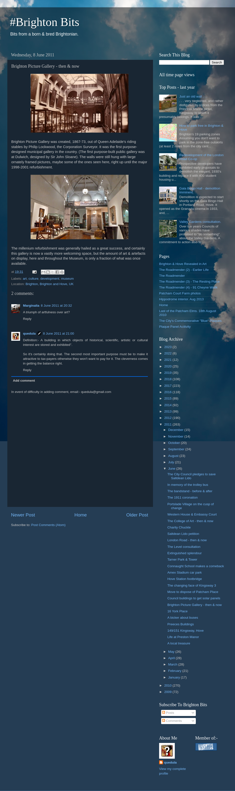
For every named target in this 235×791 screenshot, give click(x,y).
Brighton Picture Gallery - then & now (194, 605)
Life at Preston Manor (183, 637)
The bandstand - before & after (189, 491)
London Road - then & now (187, 540)
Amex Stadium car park (184, 572)
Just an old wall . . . (193, 96)
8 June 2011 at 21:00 (58, 333)
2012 (168, 418)
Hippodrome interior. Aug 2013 (181, 299)
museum (67, 278)
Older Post (137, 514)
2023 (168, 347)
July (171, 462)
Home (80, 514)
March (173, 664)
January (174, 677)
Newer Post (23, 514)
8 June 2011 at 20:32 (56, 305)
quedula (29, 333)
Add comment (24, 380)
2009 (168, 692)
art (25, 278)
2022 (168, 353)
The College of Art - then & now (190, 521)
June (172, 468)
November (176, 436)
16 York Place (177, 611)
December (176, 430)
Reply (27, 319)
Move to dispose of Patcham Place (192, 592)
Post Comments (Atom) (48, 525)
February (175, 671)
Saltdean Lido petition (183, 534)
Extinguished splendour (184, 553)
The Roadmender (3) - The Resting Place (189, 281)
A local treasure (178, 643)
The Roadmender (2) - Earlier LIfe (184, 270)
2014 (168, 405)
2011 (168, 424)
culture (34, 278)
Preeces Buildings (180, 624)
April (172, 658)
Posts (168, 713)
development (49, 278)
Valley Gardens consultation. (200, 222)
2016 (168, 392)
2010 (168, 685)
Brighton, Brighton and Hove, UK (50, 284)
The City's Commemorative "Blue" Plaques (190, 321)
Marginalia (31, 305)
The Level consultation (183, 547)
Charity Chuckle (179, 527)
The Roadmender (172, 275)
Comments (172, 721)
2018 (168, 379)
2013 (168, 411)
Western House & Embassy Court (192, 514)
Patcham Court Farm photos (180, 293)
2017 (168, 386)
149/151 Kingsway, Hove (185, 630)
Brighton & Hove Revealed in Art (183, 264)
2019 (168, 373)
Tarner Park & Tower (182, 559)
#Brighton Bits (44, 21)
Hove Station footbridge (184, 579)
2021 (168, 360)
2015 (168, 398)
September (176, 449)
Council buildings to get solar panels (193, 598)
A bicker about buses (182, 617)
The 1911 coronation (182, 497)
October (174, 443)
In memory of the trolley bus (187, 485)
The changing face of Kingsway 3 (191, 585)
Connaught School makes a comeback (195, 566)
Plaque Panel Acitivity (175, 326)
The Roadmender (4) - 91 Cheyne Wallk (188, 287)
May (171, 651)
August (173, 456)
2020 (168, 366)
